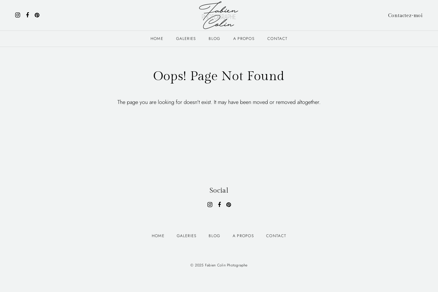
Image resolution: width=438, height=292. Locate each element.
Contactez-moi (405, 16)
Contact (277, 38)
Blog (214, 38)
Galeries (186, 38)
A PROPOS (244, 38)
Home (157, 38)
